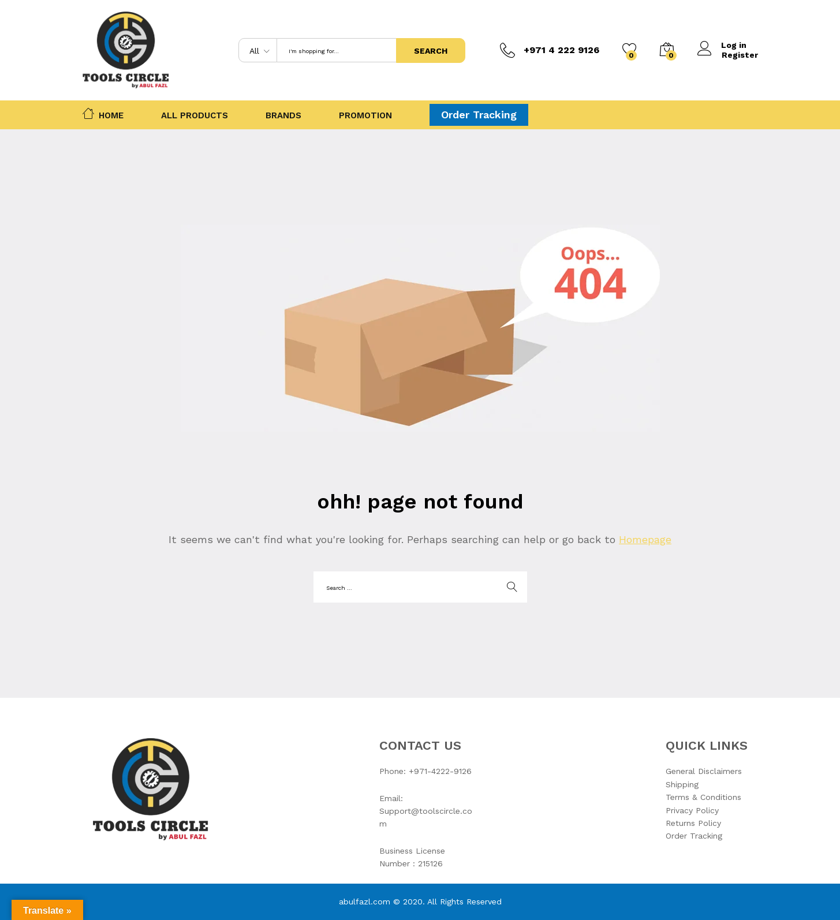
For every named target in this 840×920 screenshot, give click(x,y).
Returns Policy (693, 823)
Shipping (682, 784)
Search (430, 50)
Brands (283, 115)
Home (103, 113)
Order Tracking (479, 115)
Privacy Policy (692, 810)
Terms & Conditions (703, 797)
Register (740, 54)
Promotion (365, 115)
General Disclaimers (704, 771)
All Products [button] (194, 115)
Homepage (645, 539)
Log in (722, 45)
